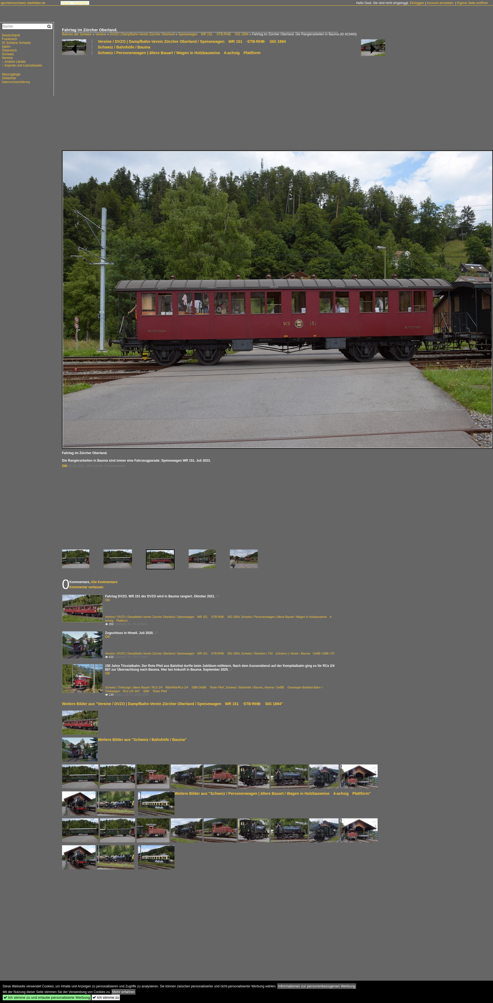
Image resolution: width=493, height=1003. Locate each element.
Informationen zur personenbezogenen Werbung (316, 986)
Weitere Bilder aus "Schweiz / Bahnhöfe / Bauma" (142, 739)
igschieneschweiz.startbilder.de (23, 3)
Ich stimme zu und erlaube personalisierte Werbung (47, 997)
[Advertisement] (219, 102)
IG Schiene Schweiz (16, 43)
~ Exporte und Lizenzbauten (22, 65)
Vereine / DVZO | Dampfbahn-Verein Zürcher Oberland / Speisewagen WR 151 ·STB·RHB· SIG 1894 (192, 41)
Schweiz (8, 54)
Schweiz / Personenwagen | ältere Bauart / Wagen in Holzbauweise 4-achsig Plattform (179, 53)
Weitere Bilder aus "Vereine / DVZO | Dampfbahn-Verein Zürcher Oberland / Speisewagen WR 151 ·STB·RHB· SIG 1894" (172, 704)
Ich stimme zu (105, 997)
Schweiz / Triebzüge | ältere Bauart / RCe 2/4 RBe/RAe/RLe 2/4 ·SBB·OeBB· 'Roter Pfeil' (164, 687)
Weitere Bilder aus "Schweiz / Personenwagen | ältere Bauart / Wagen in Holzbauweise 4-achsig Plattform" (273, 793)
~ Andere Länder (14, 62)
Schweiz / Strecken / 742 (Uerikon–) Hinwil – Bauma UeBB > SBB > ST (288, 653)
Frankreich (9, 39)
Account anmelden (440, 3)
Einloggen (417, 3)
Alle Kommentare (104, 582)
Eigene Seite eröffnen (472, 3)
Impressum (80, 3)
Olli (64, 466)
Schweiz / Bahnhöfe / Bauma (124, 47)
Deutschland (11, 35)
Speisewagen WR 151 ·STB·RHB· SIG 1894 (213, 34)
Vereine (100, 34)
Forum (66, 3)
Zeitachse (9, 78)
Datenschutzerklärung (16, 81)
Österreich (9, 50)
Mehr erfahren (123, 992)
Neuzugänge (11, 74)
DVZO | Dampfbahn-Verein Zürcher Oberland (142, 34)
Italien (6, 46)
